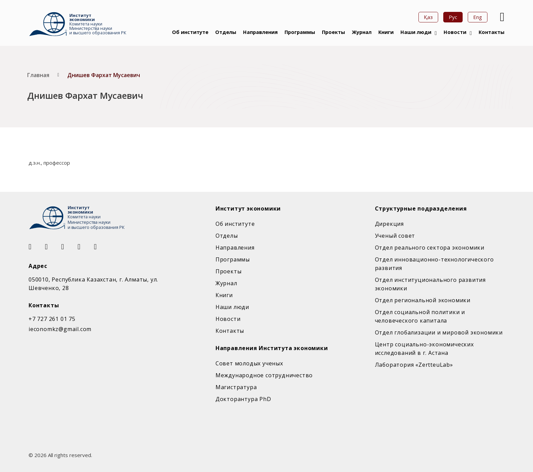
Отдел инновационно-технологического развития (434, 264)
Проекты (333, 32)
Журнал (362, 32)
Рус (453, 17)
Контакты (491, 32)
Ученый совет (395, 235)
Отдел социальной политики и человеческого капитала (420, 316)
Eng (477, 17)
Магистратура (236, 387)
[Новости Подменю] (471, 33)
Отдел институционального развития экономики (430, 284)
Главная (38, 75)
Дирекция (389, 224)
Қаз (428, 17)
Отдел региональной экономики (422, 300)
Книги (386, 32)
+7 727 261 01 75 (52, 319)
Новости (455, 32)
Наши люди (415, 32)
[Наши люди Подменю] (436, 33)
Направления (260, 32)
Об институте (190, 32)
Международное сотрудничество (264, 375)
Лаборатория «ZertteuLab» (414, 364)
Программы (300, 32)
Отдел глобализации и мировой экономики (439, 332)
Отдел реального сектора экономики (429, 247)
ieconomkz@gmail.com (60, 329)
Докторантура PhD (243, 399)
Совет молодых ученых (249, 363)
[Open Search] (501, 17)
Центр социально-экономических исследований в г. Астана (424, 349)
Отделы (225, 32)
